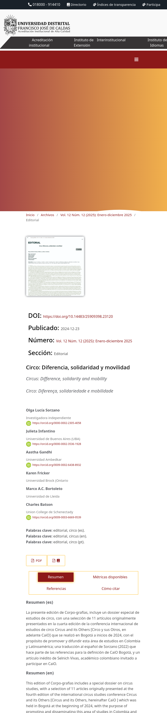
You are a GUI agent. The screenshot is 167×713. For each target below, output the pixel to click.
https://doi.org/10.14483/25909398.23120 (78, 316)
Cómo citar (111, 588)
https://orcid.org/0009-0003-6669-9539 (57, 517)
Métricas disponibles (110, 577)
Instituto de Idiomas (157, 42)
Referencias (56, 588)
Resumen (56, 577)
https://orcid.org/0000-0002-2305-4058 (57, 423)
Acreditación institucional (41, 42)
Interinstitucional (111, 39)
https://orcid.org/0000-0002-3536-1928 (57, 444)
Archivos (47, 215)
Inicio (30, 215)
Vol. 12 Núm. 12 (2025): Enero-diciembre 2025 (96, 215)
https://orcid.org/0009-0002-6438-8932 (57, 465)
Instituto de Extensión (83, 42)
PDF (38, 560)
